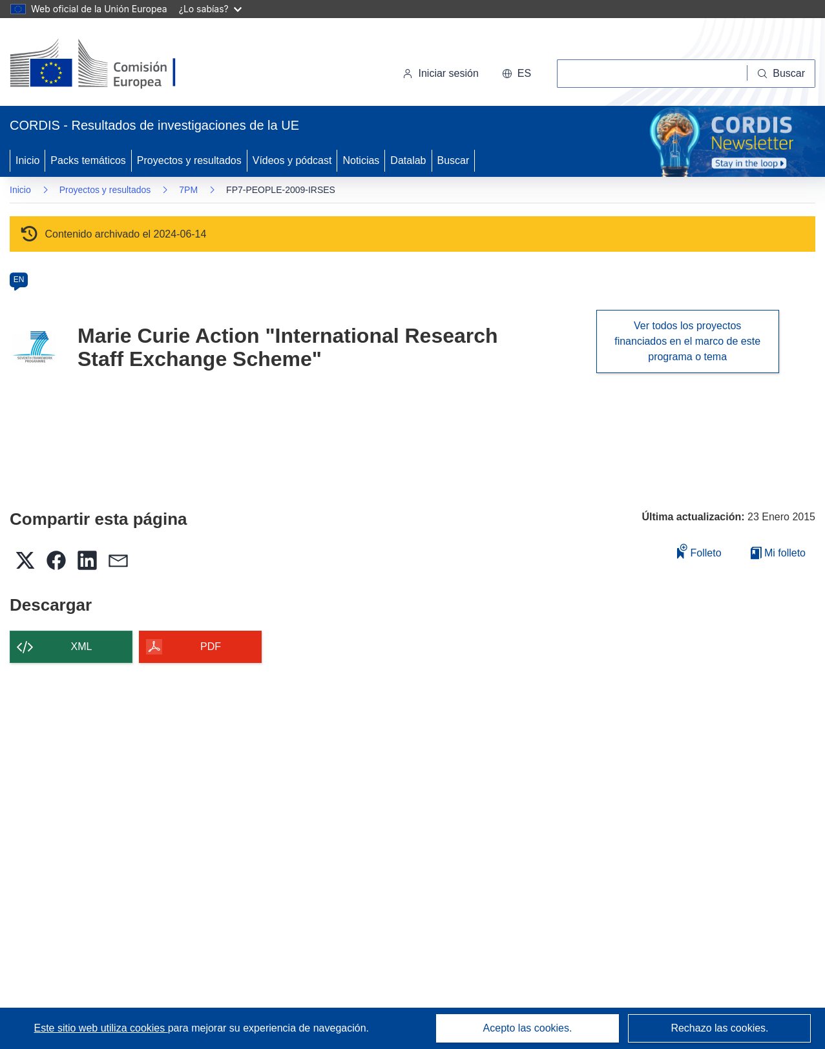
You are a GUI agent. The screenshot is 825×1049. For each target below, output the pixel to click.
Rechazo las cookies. (719, 1028)
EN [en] (19, 279)
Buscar (453, 160)
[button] (516, 73)
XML (81, 646)
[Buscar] (781, 73)
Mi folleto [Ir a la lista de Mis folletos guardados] (778, 553)
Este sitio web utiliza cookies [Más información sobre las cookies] (101, 1028)
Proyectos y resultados (189, 160)
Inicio (27, 160)
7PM (188, 190)
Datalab (408, 160)
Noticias (360, 160)
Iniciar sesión (440, 73)
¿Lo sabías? (210, 8)
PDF (210, 646)
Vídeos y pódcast (292, 160)
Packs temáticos (87, 160)
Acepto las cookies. (527, 1028)
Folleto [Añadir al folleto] (699, 551)
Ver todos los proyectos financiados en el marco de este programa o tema (687, 341)
